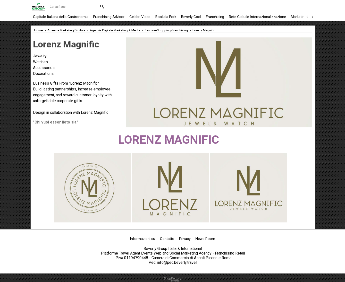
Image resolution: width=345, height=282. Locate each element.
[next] (312, 17)
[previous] (307, 17)
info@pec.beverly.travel (177, 262)
